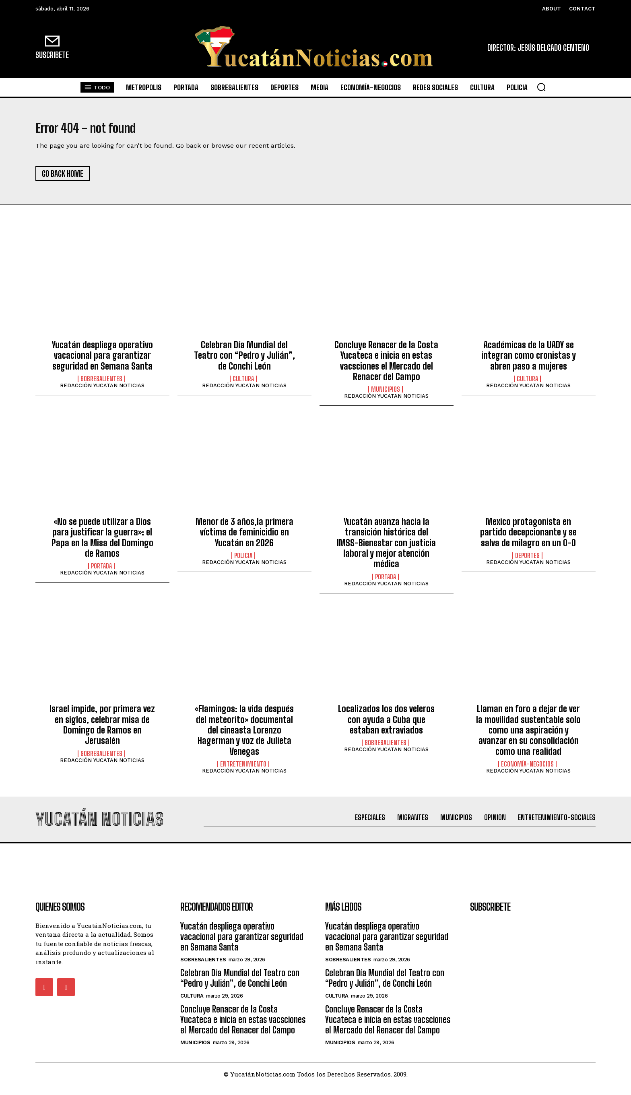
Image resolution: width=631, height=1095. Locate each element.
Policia (243, 560)
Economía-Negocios (527, 769)
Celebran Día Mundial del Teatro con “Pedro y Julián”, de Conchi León (244, 360)
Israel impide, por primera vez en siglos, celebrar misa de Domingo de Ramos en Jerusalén (102, 729)
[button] (541, 87)
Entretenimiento (243, 769)
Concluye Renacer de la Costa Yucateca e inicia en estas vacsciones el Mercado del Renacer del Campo (386, 365)
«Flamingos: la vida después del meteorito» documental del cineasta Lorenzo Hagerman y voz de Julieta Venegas (244, 735)
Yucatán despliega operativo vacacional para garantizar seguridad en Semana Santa (102, 360)
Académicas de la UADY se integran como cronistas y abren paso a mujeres (528, 360)
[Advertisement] (315, 871)
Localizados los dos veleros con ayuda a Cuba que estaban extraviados (386, 724)
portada (101, 571)
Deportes (527, 560)
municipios (385, 394)
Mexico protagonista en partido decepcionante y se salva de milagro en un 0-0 (528, 537)
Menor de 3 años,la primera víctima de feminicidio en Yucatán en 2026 (244, 537)
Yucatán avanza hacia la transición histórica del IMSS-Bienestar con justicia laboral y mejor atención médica (386, 547)
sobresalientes (101, 383)
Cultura (243, 383)
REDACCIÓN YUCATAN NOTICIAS (102, 390)
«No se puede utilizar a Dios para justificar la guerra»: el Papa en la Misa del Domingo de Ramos (102, 542)
